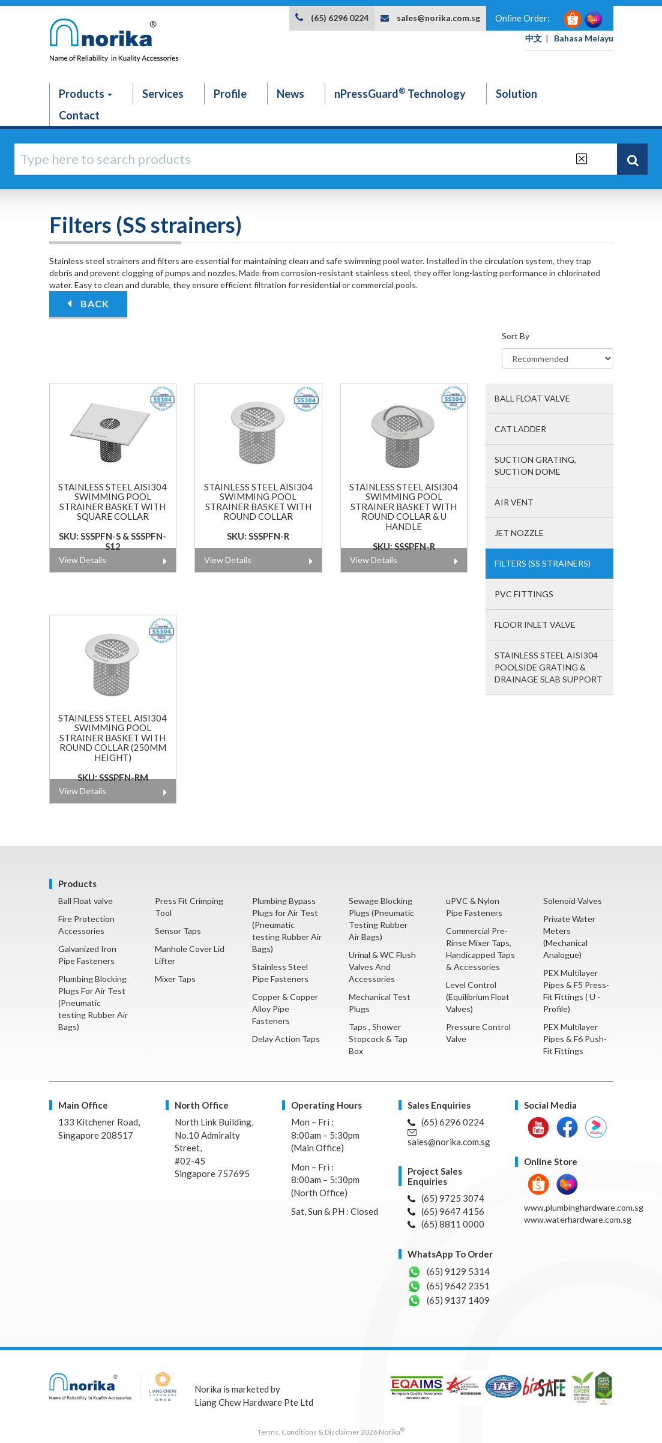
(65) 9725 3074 (446, 1198)
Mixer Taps (175, 979)
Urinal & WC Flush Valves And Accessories (382, 967)
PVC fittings (524, 594)
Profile (230, 93)
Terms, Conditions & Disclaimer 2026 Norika (331, 1431)
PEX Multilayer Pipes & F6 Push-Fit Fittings (575, 1039)
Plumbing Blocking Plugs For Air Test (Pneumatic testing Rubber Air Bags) (93, 1003)
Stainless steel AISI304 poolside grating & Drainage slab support (549, 667)
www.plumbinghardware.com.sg (583, 1207)
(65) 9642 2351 (449, 1286)
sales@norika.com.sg (438, 18)
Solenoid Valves (572, 901)
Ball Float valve (532, 398)
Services (163, 93)
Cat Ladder (520, 429)
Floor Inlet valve (535, 624)
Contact (79, 115)
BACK (88, 303)
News (290, 93)
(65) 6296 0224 (340, 18)
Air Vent (514, 502)
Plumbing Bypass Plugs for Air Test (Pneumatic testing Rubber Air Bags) (287, 925)
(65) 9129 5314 (449, 1272)
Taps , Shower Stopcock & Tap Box (378, 1039)
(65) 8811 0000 (446, 1224)
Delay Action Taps (286, 1039)
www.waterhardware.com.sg (577, 1219)
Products (85, 93)
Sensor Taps (178, 931)
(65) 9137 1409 (449, 1301)
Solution (516, 93)
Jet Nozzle (519, 533)
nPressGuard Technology (400, 93)
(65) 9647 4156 (446, 1211)
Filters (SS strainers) (543, 563)
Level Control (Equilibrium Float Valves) (478, 997)
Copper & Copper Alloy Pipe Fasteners (285, 1009)
